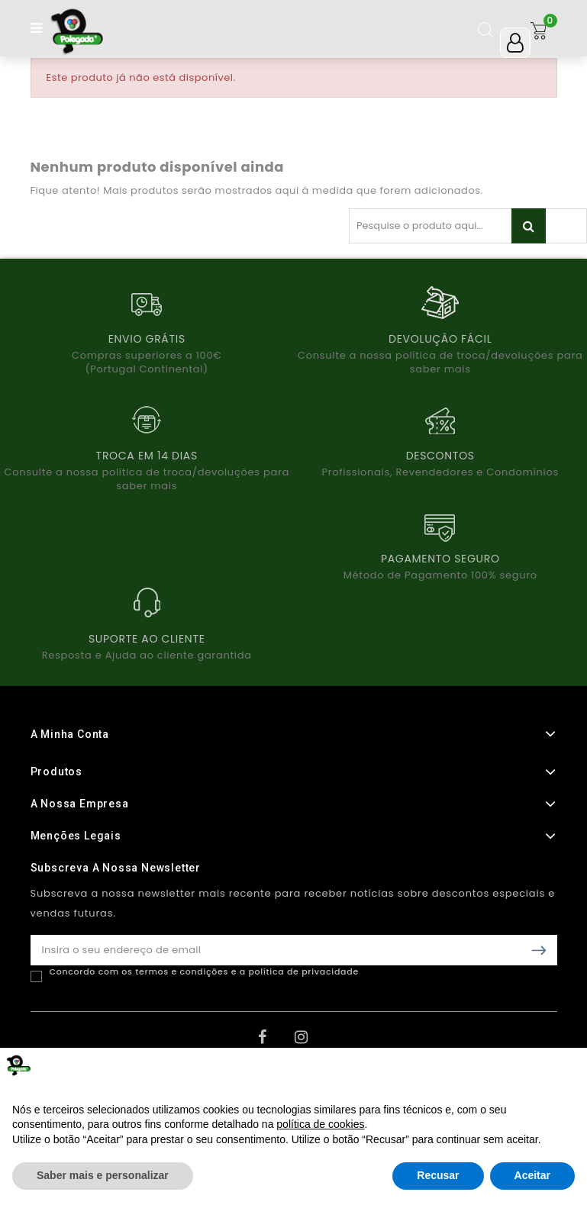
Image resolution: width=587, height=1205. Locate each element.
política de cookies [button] (320, 1124)
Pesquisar (528, 225)
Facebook (275, 1042)
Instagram (312, 1042)
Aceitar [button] (532, 1175)
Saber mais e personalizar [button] (103, 1175)
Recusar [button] (438, 1175)
